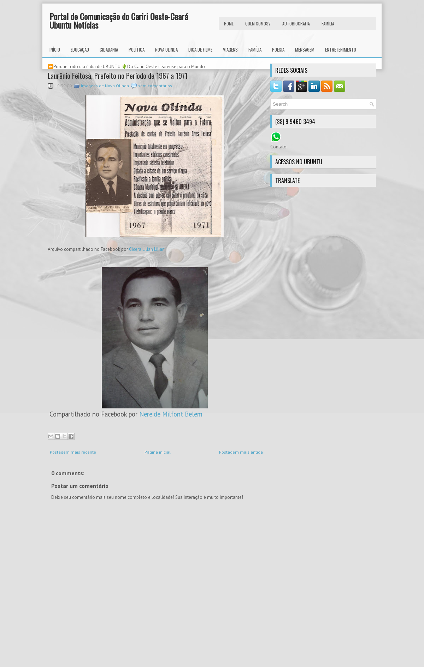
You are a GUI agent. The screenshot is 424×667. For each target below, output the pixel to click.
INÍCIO (54, 49)
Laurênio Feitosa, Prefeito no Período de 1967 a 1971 (118, 75)
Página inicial (158, 452)
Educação (80, 49)
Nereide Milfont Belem (170, 414)
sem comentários (155, 85)
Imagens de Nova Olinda (105, 85)
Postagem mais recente (73, 452)
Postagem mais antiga (241, 452)
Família (254, 49)
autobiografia (296, 23)
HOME (229, 23)
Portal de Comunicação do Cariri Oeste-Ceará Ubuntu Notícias (118, 20)
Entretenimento (340, 49)
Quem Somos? (258, 23)
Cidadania (109, 49)
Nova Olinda (166, 49)
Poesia (278, 49)
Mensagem (304, 49)
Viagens (230, 49)
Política (137, 49)
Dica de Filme (200, 49)
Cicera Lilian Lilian (147, 249)
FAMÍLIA (328, 23)
